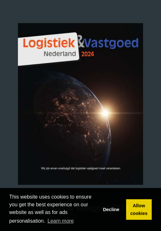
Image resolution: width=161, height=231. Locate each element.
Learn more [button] (61, 221)
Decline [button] (111, 209)
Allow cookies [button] (139, 209)
